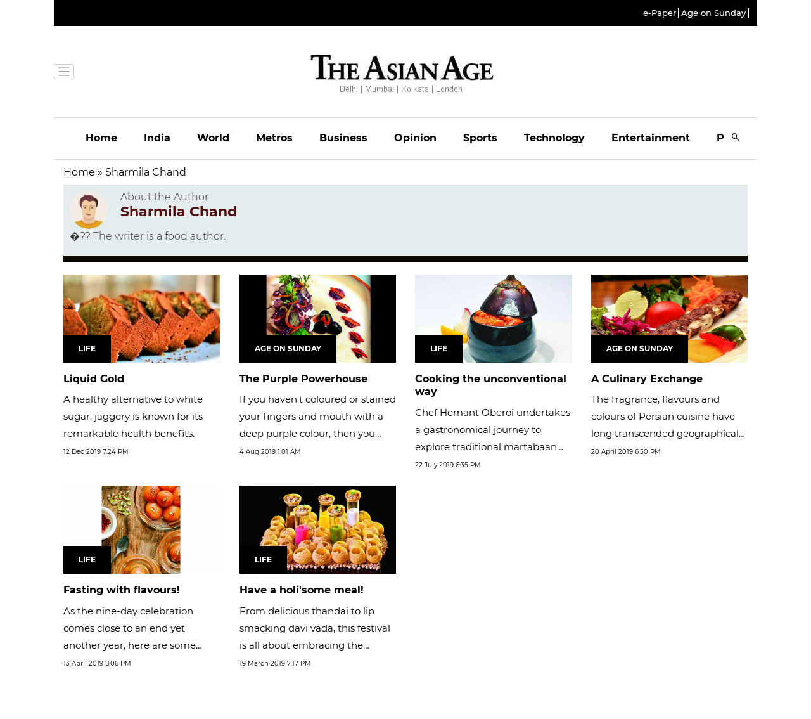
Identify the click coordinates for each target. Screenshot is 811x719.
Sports (480, 138)
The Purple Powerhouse (303, 379)
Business (343, 138)
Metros (274, 138)
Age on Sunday (713, 13)
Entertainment (650, 138)
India (157, 138)
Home (101, 138)
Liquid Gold (93, 379)
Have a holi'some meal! (301, 590)
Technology (554, 138)
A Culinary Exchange (647, 379)
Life (87, 348)
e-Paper (659, 13)
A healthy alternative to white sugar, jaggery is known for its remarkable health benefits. (133, 416)
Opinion (415, 138)
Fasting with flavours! (121, 590)
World (213, 138)
